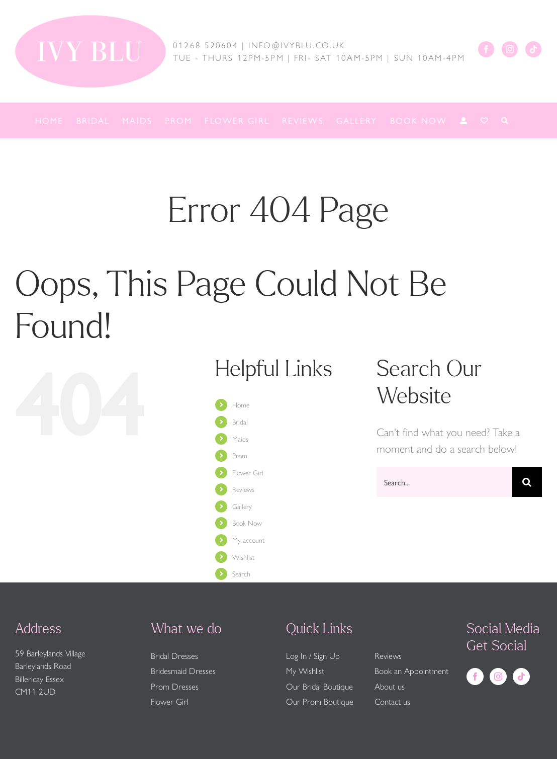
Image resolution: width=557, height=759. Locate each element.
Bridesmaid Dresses (183, 670)
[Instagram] (509, 49)
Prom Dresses (175, 686)
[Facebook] (486, 49)
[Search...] (444, 482)
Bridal (240, 421)
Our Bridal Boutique (319, 686)
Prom (239, 455)
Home (240, 404)
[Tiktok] (533, 49)
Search (241, 573)
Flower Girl (247, 472)
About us (390, 686)
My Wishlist (305, 670)
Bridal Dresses (174, 655)
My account (248, 540)
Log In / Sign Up (313, 655)
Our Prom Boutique (319, 701)
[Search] (527, 482)
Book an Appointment (411, 670)
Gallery (242, 506)
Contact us (392, 701)
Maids (240, 439)
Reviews (243, 489)
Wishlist (243, 557)
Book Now (247, 523)
